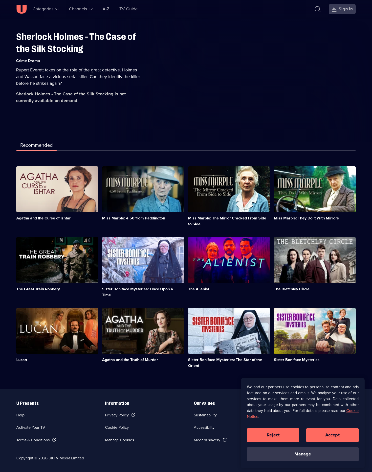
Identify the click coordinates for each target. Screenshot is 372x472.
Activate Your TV (30, 427)
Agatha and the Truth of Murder (130, 360)
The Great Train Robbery (38, 289)
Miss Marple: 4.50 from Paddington (133, 218)
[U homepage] (21, 9)
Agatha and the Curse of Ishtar (43, 218)
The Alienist (198, 289)
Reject (273, 438)
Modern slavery (207, 440)
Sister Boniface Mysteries (297, 360)
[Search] (319, 9)
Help (20, 415)
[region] (303, 426)
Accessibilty (204, 427)
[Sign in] (342, 9)
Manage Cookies (119, 440)
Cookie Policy (117, 427)
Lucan (21, 360)
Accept (332, 438)
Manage (302, 457)
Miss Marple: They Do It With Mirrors (306, 218)
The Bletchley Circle (291, 289)
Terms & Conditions (33, 440)
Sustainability (205, 415)
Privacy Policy (117, 415)
